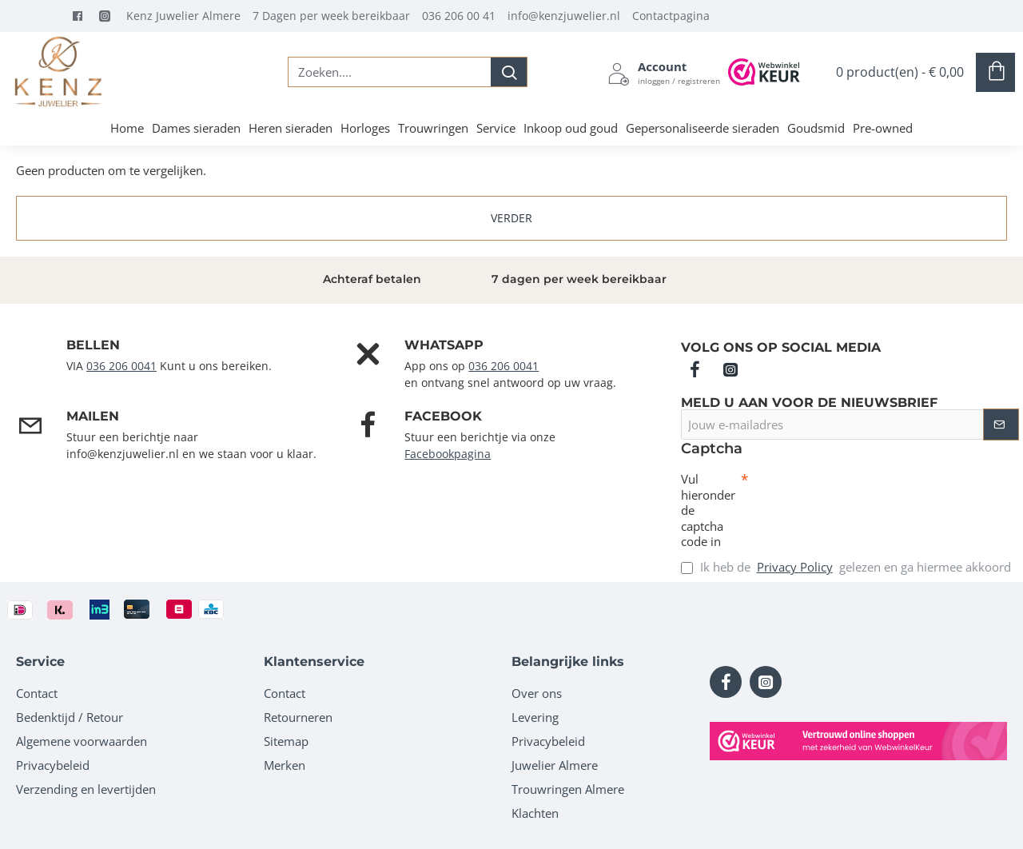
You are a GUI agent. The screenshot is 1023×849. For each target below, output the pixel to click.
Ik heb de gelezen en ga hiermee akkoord (846, 567)
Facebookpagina (447, 453)
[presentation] (860, 500)
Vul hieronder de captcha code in (708, 510)
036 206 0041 (121, 365)
